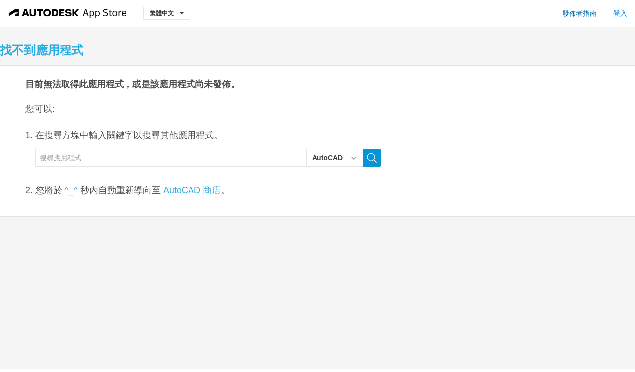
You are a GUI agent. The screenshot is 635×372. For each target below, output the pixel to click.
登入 (620, 13)
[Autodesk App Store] (67, 13)
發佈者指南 (579, 13)
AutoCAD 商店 (192, 190)
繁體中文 (167, 13)
